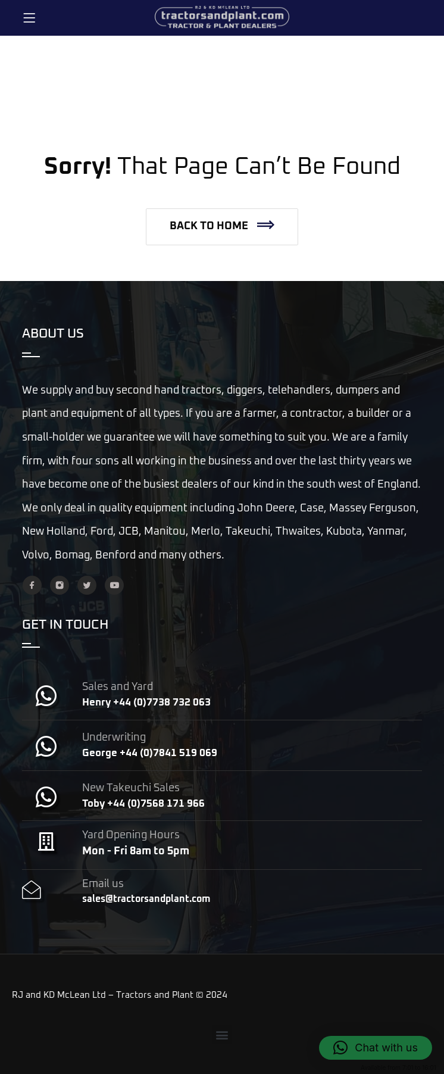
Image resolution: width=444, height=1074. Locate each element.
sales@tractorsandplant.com (146, 899)
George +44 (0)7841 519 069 (149, 753)
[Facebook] (32, 585)
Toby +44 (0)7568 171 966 (143, 804)
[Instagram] (59, 585)
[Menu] (29, 18)
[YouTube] (114, 585)
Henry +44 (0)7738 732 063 (146, 703)
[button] (222, 226)
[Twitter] (87, 585)
